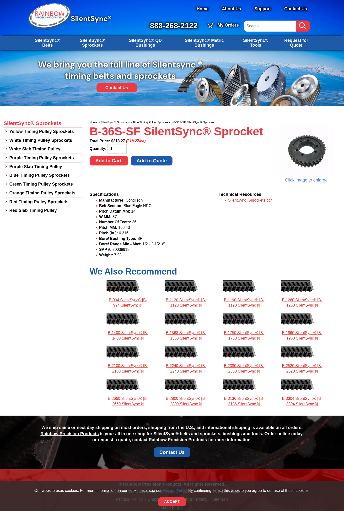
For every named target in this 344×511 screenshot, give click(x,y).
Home (203, 8)
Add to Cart (109, 160)
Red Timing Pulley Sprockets (39, 201)
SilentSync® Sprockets (92, 43)
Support (262, 8)
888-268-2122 (174, 25)
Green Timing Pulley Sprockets (41, 184)
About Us (231, 8)
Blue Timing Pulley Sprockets (151, 122)
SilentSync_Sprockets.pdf (250, 200)
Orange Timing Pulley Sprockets (42, 193)
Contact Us (295, 8)
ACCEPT (172, 502)
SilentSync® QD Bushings (145, 43)
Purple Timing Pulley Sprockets (41, 157)
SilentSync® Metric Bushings (204, 43)
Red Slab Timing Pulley (33, 210)
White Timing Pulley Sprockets (40, 140)
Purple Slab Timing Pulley (35, 166)
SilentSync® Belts (47, 43)
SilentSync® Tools (255, 43)
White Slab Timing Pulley (34, 149)
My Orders (228, 25)
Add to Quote (151, 160)
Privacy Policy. (175, 491)
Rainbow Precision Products (69, 433)
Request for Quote (296, 43)
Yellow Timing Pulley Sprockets (41, 131)
